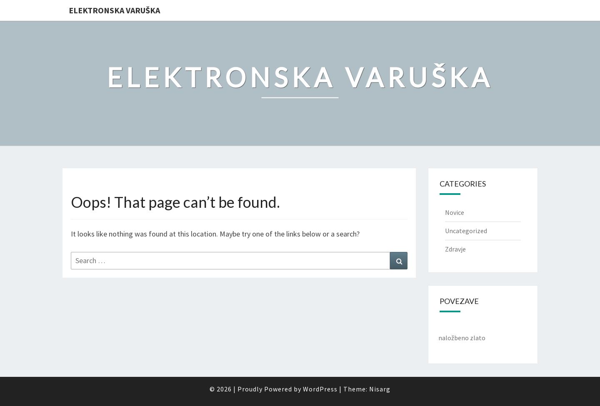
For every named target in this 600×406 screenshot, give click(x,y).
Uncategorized (466, 231)
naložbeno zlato (461, 338)
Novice (454, 212)
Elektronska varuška (114, 10)
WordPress (320, 389)
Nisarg (379, 389)
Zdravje (455, 249)
